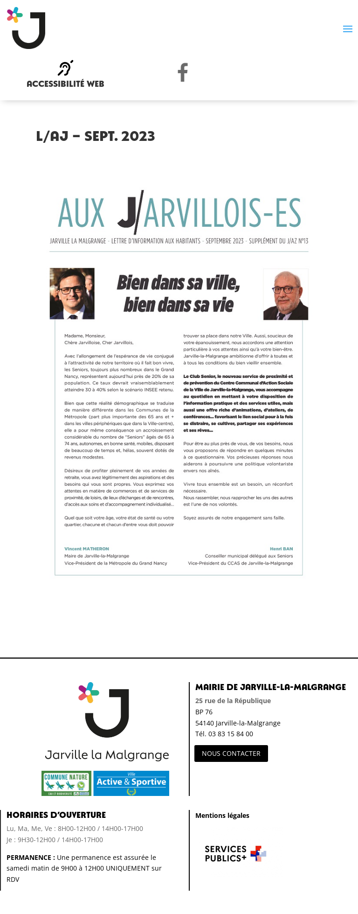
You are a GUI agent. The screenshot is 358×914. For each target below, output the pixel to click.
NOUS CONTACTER (231, 753)
